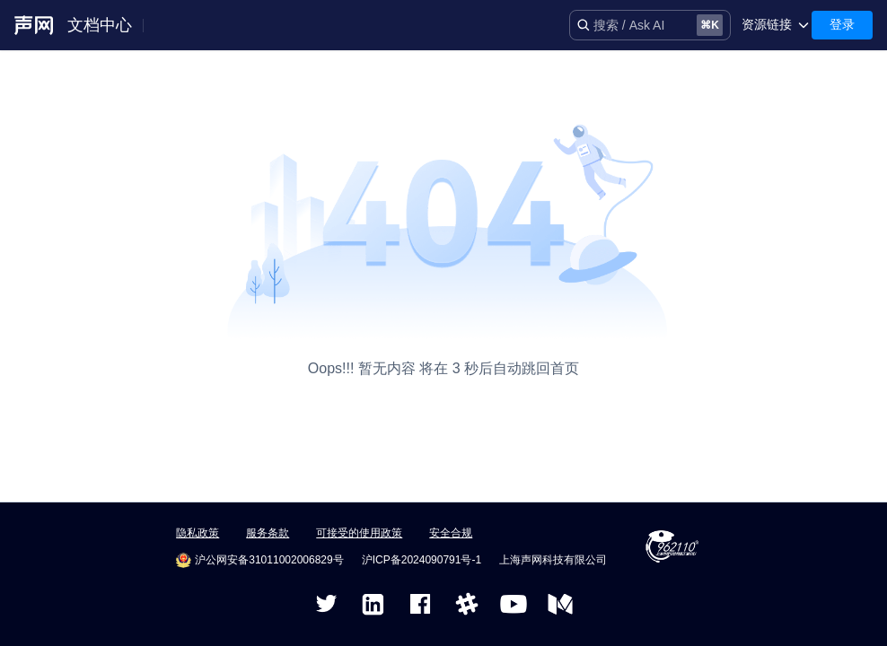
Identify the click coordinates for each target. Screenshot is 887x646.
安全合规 (450, 533)
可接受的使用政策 (359, 533)
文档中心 (99, 25)
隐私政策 (197, 533)
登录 (842, 24)
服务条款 (267, 533)
